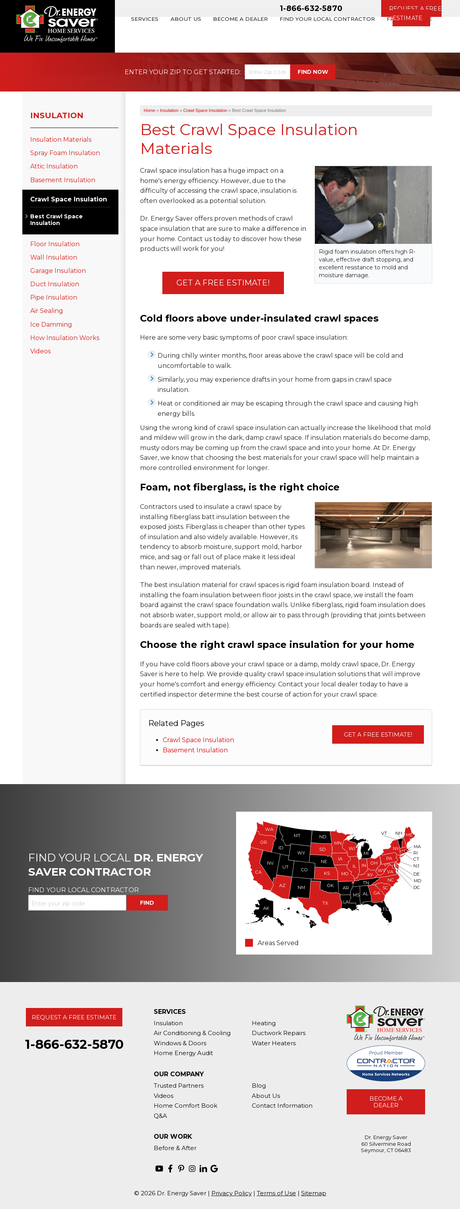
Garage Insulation (58, 270)
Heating (264, 1023)
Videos (40, 351)
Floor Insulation (55, 244)
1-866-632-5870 (311, 8)
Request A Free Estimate (74, 1017)
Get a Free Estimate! (223, 282)
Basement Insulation (195, 750)
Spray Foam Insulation (65, 153)
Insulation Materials (60, 139)
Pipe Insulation (53, 297)
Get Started (217, 72)
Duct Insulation (54, 284)
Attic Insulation (54, 166)
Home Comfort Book (185, 1105)
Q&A (160, 1115)
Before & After (175, 1148)
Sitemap (313, 1193)
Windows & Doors (180, 1043)
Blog (259, 1085)
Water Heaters (274, 1043)
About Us (266, 1095)
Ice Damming (51, 324)
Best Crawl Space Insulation (56, 220)
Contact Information (282, 1105)
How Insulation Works (64, 338)
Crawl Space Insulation (198, 740)
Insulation (57, 115)
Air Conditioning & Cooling (192, 1033)
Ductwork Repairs (278, 1033)
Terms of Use (276, 1193)
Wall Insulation (53, 257)
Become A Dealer (386, 1102)
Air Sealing (46, 311)
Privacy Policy (231, 1193)
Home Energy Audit (183, 1053)
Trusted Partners (179, 1085)
